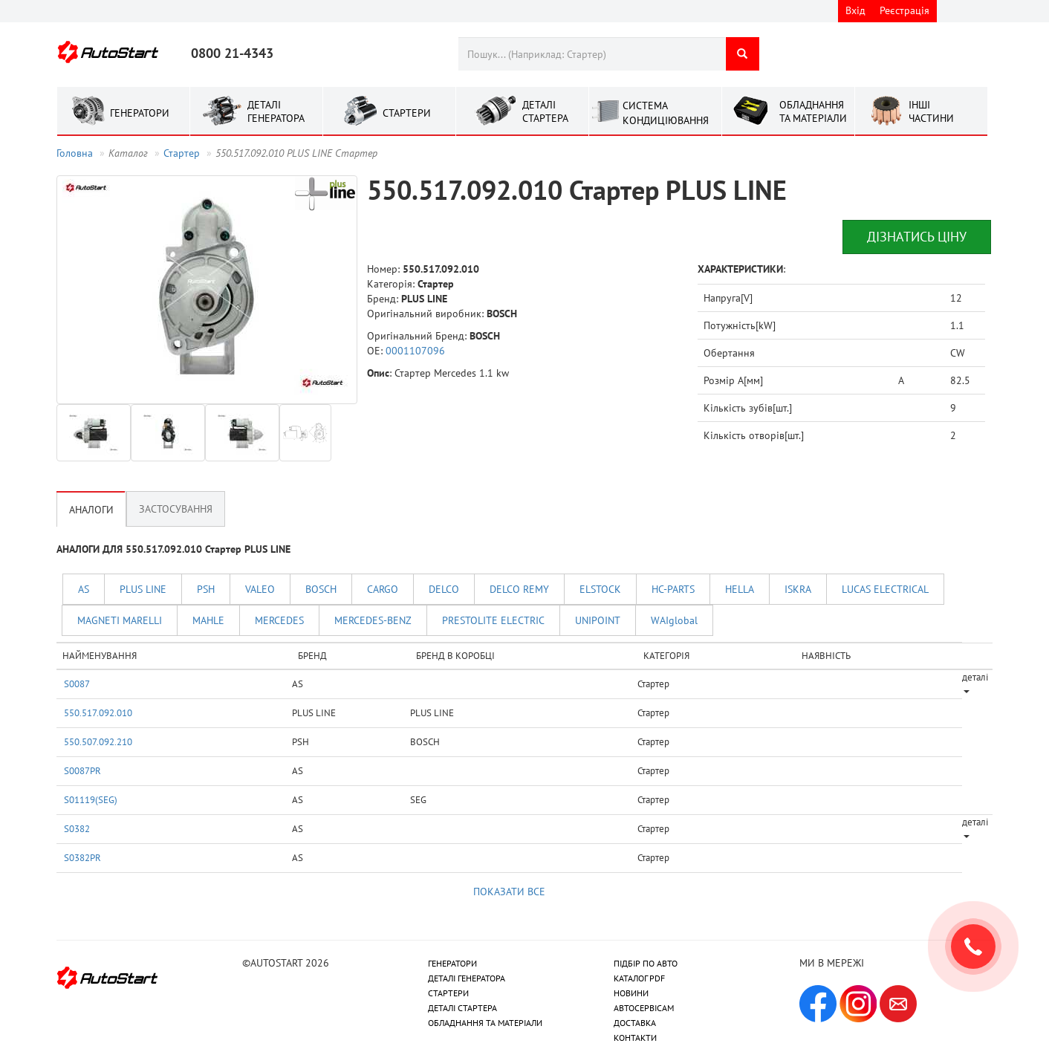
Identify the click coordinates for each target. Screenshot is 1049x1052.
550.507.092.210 (98, 741)
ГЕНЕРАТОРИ (452, 963)
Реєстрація (904, 10)
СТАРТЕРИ (448, 993)
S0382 (77, 828)
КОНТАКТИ (635, 1037)
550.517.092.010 (98, 712)
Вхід (855, 10)
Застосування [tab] (175, 509)
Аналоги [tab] (91, 509)
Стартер (181, 153)
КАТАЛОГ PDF (639, 978)
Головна (74, 153)
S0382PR (82, 857)
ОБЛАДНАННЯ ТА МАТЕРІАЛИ (485, 1022)
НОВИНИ (631, 993)
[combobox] (591, 54)
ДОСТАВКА (635, 1022)
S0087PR (82, 770)
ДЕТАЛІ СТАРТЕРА (462, 1007)
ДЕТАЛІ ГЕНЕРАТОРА (466, 978)
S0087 (77, 683)
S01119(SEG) (90, 799)
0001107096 (415, 350)
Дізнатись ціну (917, 236)
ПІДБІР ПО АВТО (646, 963)
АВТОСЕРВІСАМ (644, 1007)
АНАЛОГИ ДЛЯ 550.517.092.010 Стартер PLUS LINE (173, 549)
